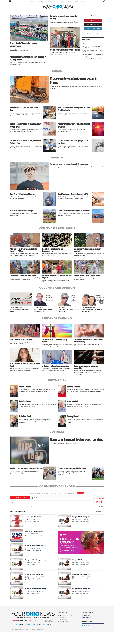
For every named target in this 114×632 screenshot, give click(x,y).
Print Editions (61, 1)
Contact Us (76, 1)
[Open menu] (10, 1)
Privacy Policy (41, 629)
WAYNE (33, 12)
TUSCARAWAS (41, 12)
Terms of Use (62, 619)
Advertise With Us (52, 1)
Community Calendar (41, 1)
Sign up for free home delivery (93, 20)
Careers (82, 1)
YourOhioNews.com (25, 629)
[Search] (104, 1)
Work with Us (86, 615)
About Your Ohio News (65, 615)
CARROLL (79, 12)
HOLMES (26, 12)
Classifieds (32, 1)
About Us (69, 1)
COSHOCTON (62, 12)
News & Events (87, 617)
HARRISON (87, 12)
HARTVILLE (71, 12)
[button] (101, 302)
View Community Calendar (93, 28)
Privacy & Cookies (63, 621)
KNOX (48, 12)
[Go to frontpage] (57, 6)
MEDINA (54, 12)
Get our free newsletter (93, 24)
